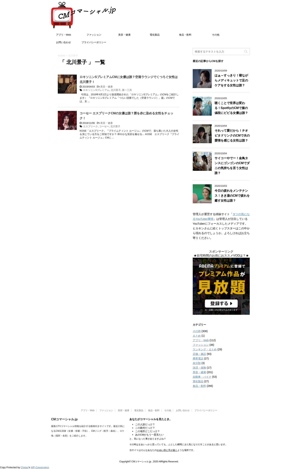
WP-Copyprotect (40, 467)
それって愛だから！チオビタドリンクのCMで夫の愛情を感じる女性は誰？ (232, 135)
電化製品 (155, 34)
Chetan (25, 467)
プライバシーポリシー (94, 42)
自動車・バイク (202, 376)
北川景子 (116, 90)
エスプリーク (90, 126)
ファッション (93, 34)
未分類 (197, 363)
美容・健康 (124, 34)
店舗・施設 (199, 353)
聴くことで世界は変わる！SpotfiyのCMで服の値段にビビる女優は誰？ (231, 107)
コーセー (104, 126)
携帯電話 (198, 358)
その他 (215, 34)
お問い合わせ (63, 42)
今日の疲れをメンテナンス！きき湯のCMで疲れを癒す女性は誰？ (232, 195)
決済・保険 (199, 367)
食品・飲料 (185, 34)
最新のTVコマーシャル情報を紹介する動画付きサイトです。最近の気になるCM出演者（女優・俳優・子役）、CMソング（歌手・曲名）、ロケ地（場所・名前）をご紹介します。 (88, 431)
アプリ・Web (63, 34)
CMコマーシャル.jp (64, 419)
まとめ (197, 335)
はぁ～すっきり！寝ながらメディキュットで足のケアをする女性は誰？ (231, 80)
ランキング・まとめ (205, 349)
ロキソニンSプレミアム (96, 90)
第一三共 (127, 90)
